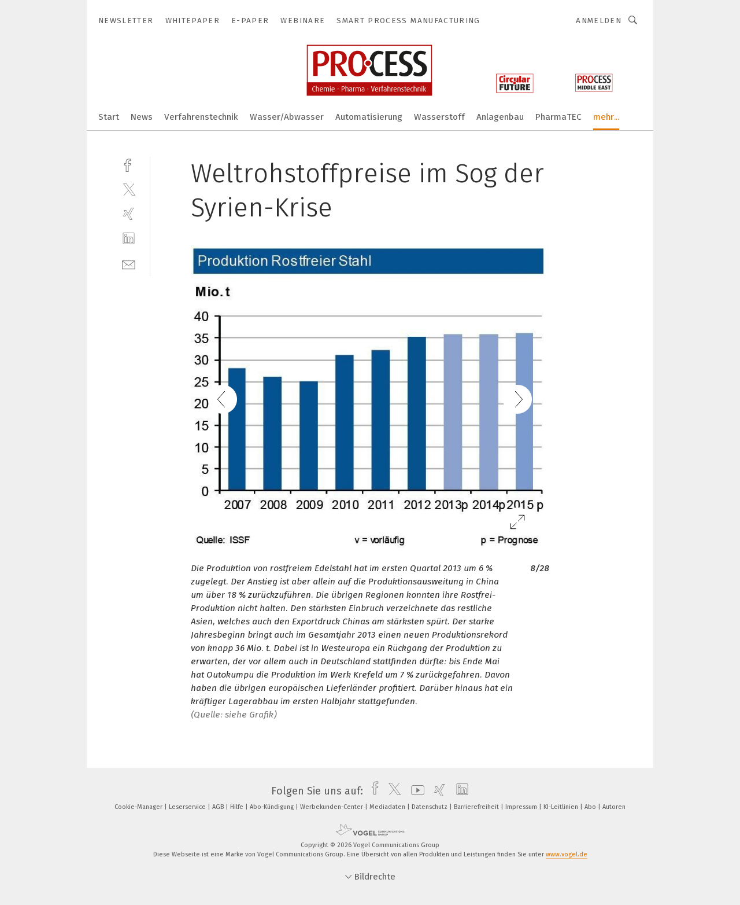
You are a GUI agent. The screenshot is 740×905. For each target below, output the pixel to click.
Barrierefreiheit (477, 807)
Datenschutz (430, 807)
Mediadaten (388, 807)
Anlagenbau (500, 117)
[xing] (128, 214)
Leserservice (188, 807)
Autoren (614, 807)
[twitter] (128, 189)
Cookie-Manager (139, 807)
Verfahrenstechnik (201, 117)
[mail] (128, 263)
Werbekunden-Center (332, 807)
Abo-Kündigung (272, 807)
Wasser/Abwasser (287, 117)
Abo (591, 807)
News (142, 117)
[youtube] (414, 791)
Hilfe (237, 807)
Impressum (522, 807)
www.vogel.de (566, 854)
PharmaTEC (558, 117)
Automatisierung (368, 117)
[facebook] (128, 164)
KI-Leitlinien (561, 807)
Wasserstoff (439, 117)
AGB (218, 807)
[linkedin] (128, 238)
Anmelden (598, 20)
